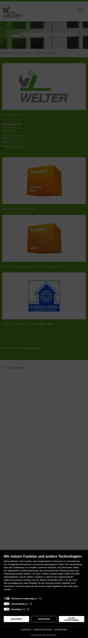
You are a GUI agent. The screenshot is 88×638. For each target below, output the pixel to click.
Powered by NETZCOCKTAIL (44, 635)
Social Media (18, 604)
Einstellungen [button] (61, 629)
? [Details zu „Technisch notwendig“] (40, 598)
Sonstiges (16, 609)
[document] (44, 575)
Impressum (26, 629)
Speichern (44, 619)
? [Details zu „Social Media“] (31, 604)
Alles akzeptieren (72, 619)
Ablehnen (16, 619)
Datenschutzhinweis (43, 629)
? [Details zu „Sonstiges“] (28, 609)
